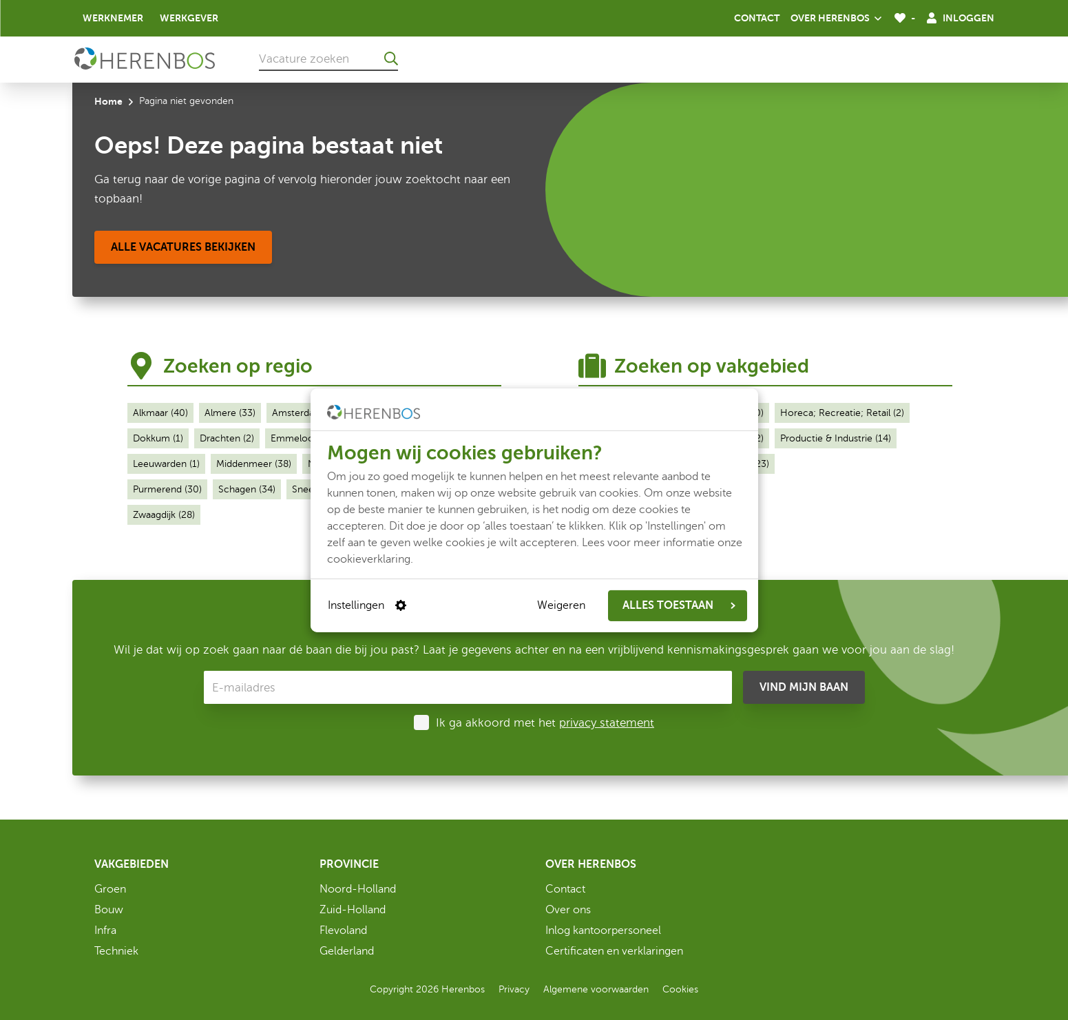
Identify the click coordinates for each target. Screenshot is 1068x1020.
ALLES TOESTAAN (678, 605)
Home (108, 101)
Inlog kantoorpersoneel (603, 930)
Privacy (514, 989)
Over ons (568, 910)
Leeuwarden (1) (166, 464)
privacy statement (606, 722)
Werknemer (113, 17)
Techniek (116, 951)
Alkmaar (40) (160, 413)
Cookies (680, 989)
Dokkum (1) (158, 438)
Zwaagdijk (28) (164, 515)
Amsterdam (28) (307, 413)
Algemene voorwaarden (596, 989)
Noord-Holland (358, 889)
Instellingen (367, 605)
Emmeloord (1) (303, 438)
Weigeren (561, 605)
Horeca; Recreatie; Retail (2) (842, 413)
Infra (105, 930)
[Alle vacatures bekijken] (183, 247)
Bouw (108, 910)
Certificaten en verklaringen (614, 951)
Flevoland (343, 930)
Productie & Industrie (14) (835, 438)
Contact (756, 17)
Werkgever (189, 17)
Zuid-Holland (353, 910)
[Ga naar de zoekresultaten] (391, 59)
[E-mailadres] (468, 687)
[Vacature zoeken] (328, 59)
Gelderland (347, 951)
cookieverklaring (368, 558)
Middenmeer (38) (253, 464)
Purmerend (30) (167, 489)
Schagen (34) (246, 489)
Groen (110, 889)
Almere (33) (230, 413)
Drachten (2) (227, 438)
